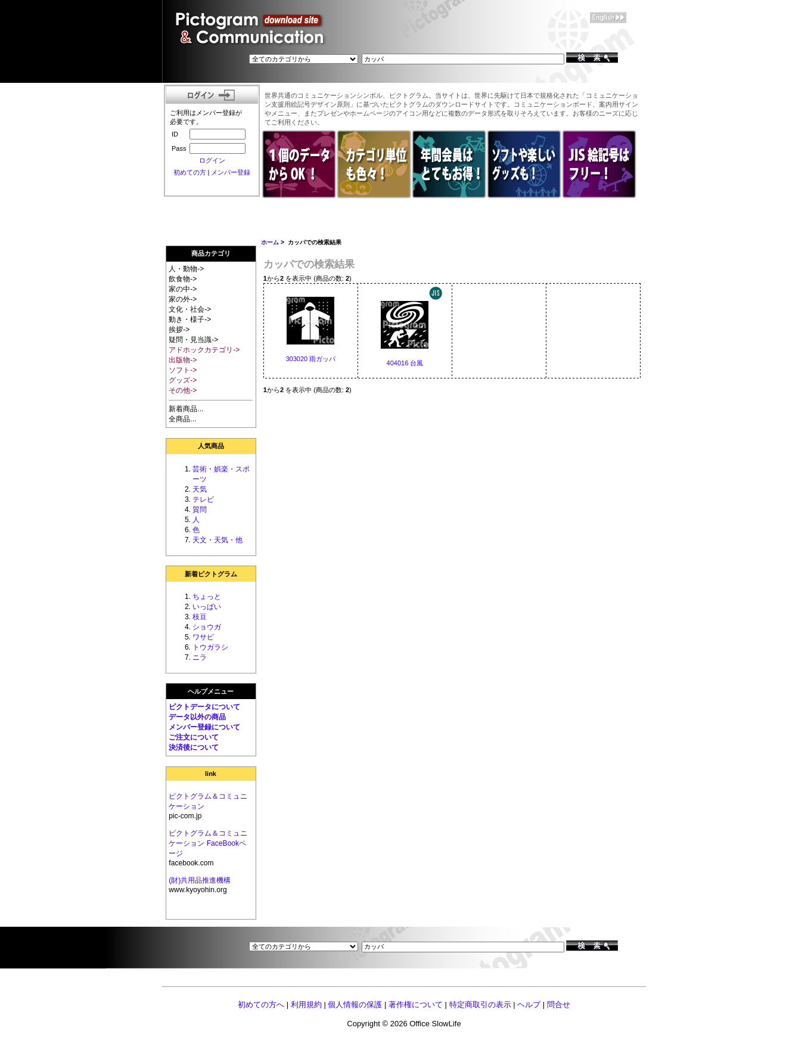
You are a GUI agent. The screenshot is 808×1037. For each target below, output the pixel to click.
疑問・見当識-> (193, 340)
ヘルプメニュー (211, 691)
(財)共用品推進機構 (200, 880)
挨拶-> (179, 329)
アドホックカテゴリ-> (204, 350)
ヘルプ (528, 1004)
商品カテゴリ (211, 253)
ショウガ (206, 627)
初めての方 (189, 172)
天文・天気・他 (217, 540)
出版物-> (183, 360)
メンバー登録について (204, 727)
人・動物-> (186, 269)
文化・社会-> (190, 309)
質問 (199, 509)
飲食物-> (183, 279)
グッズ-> (183, 380)
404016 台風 (405, 363)
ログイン (212, 160)
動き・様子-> (190, 319)
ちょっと (206, 596)
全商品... (182, 419)
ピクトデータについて (204, 707)
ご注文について (194, 737)
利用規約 (306, 1004)
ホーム (270, 242)
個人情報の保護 (355, 1004)
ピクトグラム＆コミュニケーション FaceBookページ (208, 843)
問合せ (558, 1004)
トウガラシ (210, 647)
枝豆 (199, 617)
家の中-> (183, 289)
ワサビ (203, 637)
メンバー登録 (230, 172)
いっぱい (206, 607)
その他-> (183, 390)
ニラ (199, 657)
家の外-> (183, 299)
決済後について (194, 747)
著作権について (416, 1004)
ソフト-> (183, 370)
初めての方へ (261, 1004)
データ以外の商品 (197, 717)
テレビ (203, 499)
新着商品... (186, 409)
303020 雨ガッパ (310, 358)
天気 (199, 489)
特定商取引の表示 (480, 1004)
